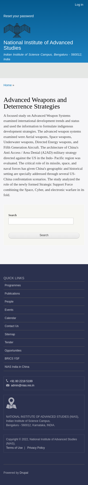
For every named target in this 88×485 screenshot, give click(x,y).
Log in (79, 4)
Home (8, 85)
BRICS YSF (12, 358)
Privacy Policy (36, 447)
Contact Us (12, 326)
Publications (12, 293)
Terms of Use (14, 447)
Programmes (13, 285)
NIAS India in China (17, 366)
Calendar (10, 318)
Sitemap (10, 334)
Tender (9, 342)
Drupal (24, 472)
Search (12, 215)
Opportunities (13, 350)
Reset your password (19, 16)
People (9, 301)
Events (9, 309)
